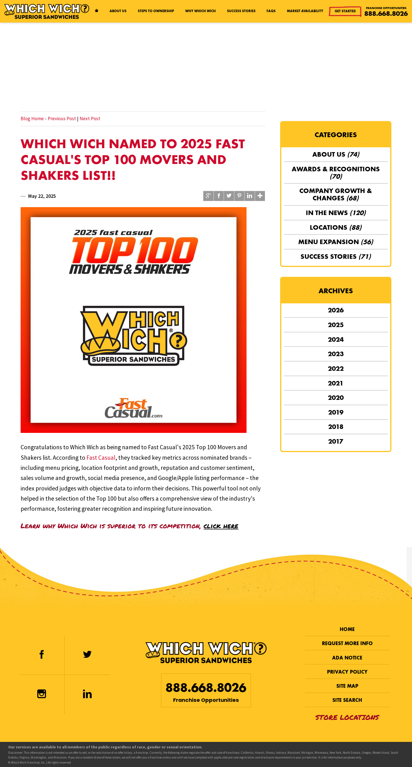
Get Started (345, 11)
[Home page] (96, 11)
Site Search (347, 700)
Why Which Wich (200, 11)
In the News (336, 213)
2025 (336, 325)
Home (347, 629)
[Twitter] (87, 654)
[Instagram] (41, 694)
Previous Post (62, 118)
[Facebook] (41, 654)
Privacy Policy (347, 672)
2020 (336, 398)
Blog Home (32, 118)
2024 (336, 339)
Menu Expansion (335, 242)
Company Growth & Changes (335, 194)
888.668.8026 (386, 13)
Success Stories (241, 11)
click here (221, 525)
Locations (335, 227)
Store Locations (347, 717)
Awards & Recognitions (336, 172)
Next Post (90, 118)
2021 (335, 383)
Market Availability (305, 11)
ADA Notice (347, 658)
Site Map (347, 686)
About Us (118, 11)
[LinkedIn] (87, 694)
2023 (336, 354)
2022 (336, 368)
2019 (335, 412)
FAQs (271, 11)
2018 (335, 427)
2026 (336, 310)
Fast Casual (100, 457)
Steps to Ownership (156, 11)
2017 (335, 441)
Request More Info (347, 644)
